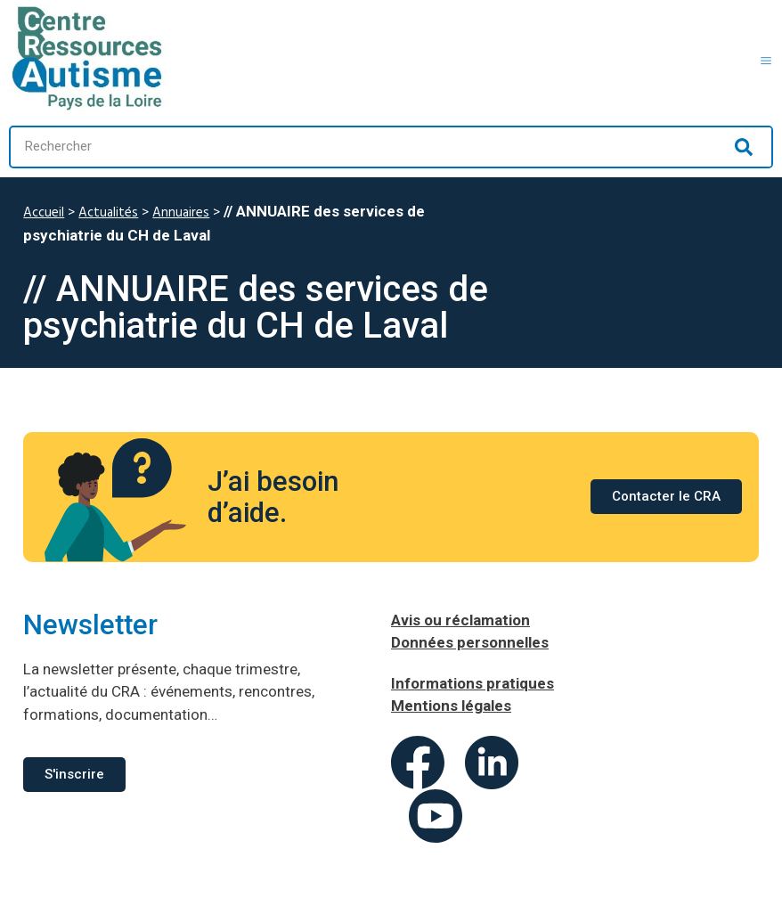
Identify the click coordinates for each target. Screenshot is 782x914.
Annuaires (180, 213)
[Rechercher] (743, 147)
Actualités (108, 213)
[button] (766, 58)
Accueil (43, 213)
